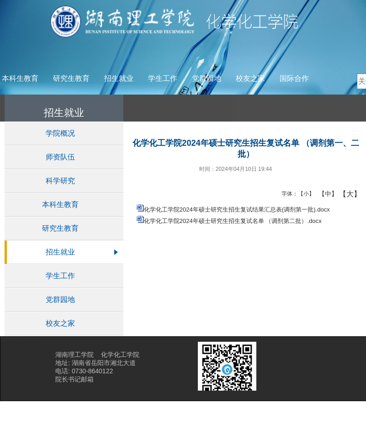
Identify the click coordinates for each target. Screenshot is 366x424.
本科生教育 (20, 78)
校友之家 (250, 78)
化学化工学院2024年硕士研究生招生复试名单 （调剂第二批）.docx (233, 220)
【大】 (345, 194)
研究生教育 (71, 78)
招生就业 (118, 78)
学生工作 (162, 78)
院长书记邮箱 (74, 379)
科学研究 (60, 180)
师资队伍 (60, 157)
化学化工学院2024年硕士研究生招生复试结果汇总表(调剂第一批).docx (237, 209)
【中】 (324, 193)
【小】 (304, 194)
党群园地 (206, 78)
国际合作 (294, 78)
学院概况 (60, 133)
